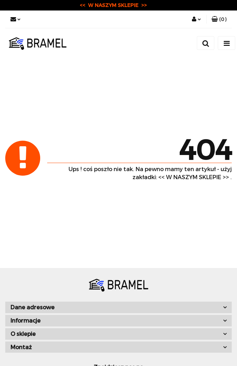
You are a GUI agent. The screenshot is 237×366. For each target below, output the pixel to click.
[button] (219, 19)
